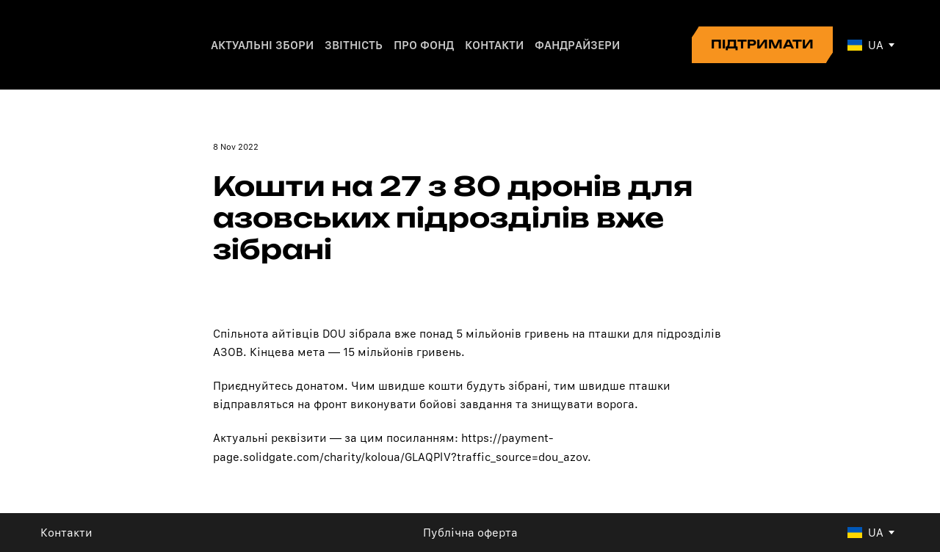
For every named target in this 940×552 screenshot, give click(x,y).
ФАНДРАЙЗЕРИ (577, 45)
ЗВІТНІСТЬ (354, 45)
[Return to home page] (90, 45)
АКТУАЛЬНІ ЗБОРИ (262, 45)
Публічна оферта (470, 533)
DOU (335, 334)
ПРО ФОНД (424, 45)
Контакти (66, 533)
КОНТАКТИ (494, 45)
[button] (762, 44)
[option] (865, 45)
